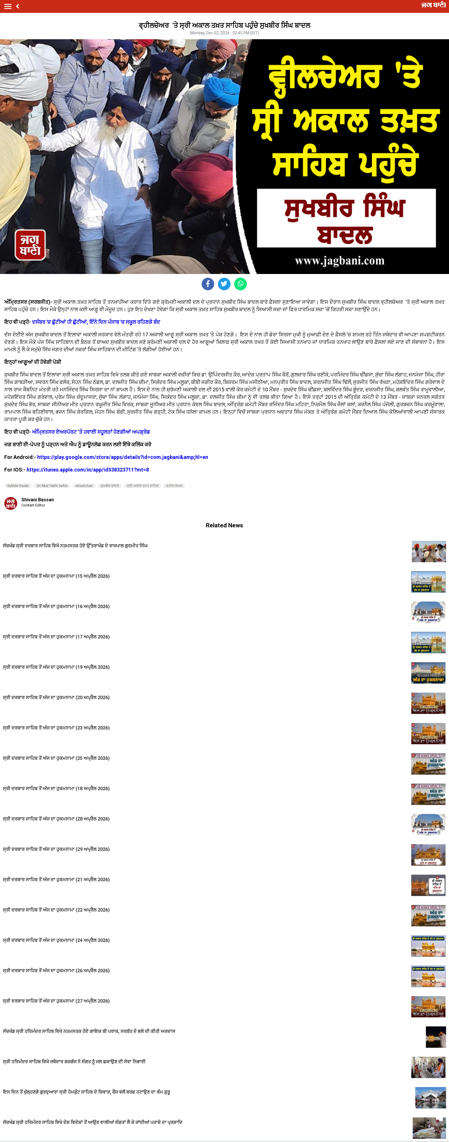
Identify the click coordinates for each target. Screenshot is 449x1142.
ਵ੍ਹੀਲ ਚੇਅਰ (174, 486)
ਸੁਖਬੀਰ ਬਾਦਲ (110, 486)
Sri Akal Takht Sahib (52, 486)
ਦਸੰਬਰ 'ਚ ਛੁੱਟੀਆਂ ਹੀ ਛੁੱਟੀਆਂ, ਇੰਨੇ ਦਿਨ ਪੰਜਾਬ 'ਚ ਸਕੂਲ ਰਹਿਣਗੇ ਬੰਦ (96, 322)
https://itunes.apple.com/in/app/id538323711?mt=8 (88, 470)
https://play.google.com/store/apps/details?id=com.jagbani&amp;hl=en (122, 457)
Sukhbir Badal (18, 486)
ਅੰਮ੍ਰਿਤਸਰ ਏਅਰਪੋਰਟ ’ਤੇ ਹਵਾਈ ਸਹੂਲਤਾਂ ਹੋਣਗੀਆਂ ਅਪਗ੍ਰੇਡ (91, 432)
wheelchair (84, 486)
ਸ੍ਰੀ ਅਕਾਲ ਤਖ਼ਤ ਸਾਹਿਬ (142, 486)
